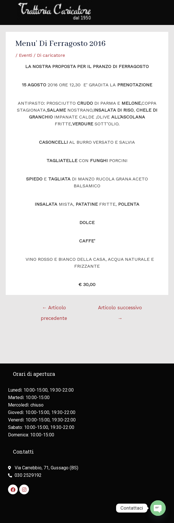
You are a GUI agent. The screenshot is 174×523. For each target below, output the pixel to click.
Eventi (25, 55)
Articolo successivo (120, 309)
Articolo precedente (54, 309)
